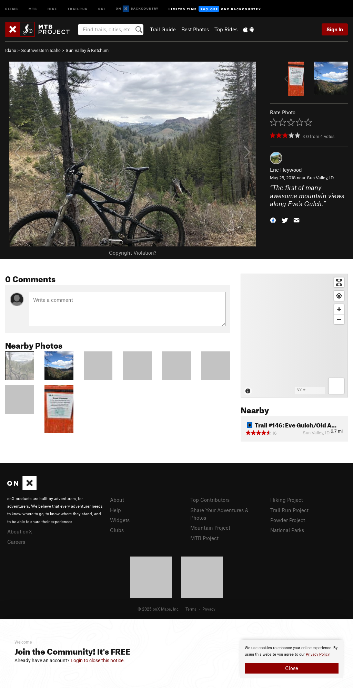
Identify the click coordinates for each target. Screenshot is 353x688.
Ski (101, 8)
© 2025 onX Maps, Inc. (159, 608)
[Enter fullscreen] (339, 282)
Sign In (334, 29)
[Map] (294, 335)
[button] (273, 220)
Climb (11, 8)
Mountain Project (210, 528)
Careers (16, 542)
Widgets (120, 520)
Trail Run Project (289, 510)
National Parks (287, 530)
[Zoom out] (339, 319)
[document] (292, 659)
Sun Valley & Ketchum (87, 50)
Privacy (208, 608)
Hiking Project (286, 500)
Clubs (117, 530)
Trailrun (78, 8)
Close (291, 668)
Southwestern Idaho (41, 50)
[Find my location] (339, 296)
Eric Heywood (286, 170)
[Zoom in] (339, 309)
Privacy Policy (318, 654)
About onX (19, 531)
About (117, 500)
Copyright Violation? (132, 253)
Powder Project (287, 520)
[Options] (336, 386)
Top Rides (226, 29)
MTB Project (204, 538)
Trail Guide (163, 29)
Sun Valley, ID (320, 177)
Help (115, 510)
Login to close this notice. (98, 660)
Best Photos (195, 29)
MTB (33, 8)
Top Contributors (210, 500)
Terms (190, 608)
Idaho (10, 50)
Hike (52, 8)
